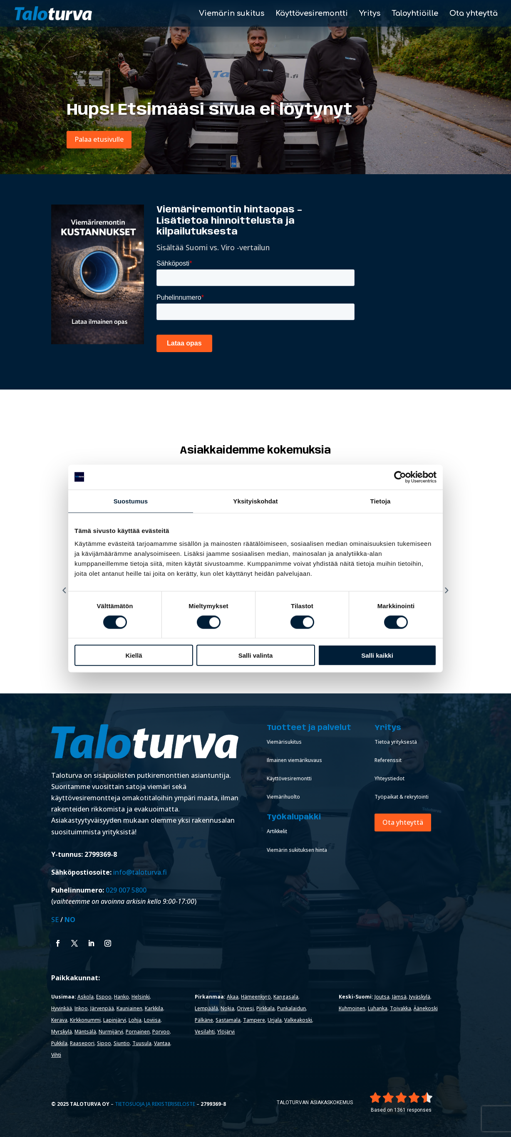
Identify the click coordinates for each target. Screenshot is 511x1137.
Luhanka (377, 1008)
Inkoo (81, 1008)
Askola (85, 996)
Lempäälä (206, 1008)
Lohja (135, 1020)
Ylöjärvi (226, 1031)
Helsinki (140, 996)
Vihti (56, 1054)
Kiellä (133, 655)
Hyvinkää (61, 1008)
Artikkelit (277, 831)
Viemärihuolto (283, 796)
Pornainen (138, 1031)
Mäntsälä (85, 1031)
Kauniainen (129, 1008)
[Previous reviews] (64, 590)
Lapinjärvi (114, 1020)
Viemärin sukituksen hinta (297, 849)
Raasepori (82, 1043)
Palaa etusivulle (99, 139)
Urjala (275, 1020)
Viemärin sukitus (231, 13)
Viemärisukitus (284, 741)
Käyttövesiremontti (311, 13)
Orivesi (245, 1008)
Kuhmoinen (352, 1008)
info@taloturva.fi (140, 872)
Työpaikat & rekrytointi (402, 796)
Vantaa (162, 1043)
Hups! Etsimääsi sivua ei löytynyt (209, 110)
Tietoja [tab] (380, 500)
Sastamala (228, 1020)
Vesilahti (205, 1031)
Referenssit (388, 760)
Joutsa (382, 996)
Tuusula (141, 1043)
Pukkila (59, 1043)
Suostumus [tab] (131, 500)
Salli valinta (255, 655)
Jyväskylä (419, 996)
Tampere (254, 1020)
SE (55, 919)
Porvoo (161, 1031)
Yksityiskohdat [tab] (255, 500)
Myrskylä (61, 1031)
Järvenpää (102, 1008)
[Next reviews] (446, 590)
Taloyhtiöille (415, 13)
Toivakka (400, 1008)
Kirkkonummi (85, 1020)
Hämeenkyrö (256, 996)
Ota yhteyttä (473, 13)
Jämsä (399, 996)
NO (69, 919)
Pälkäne (204, 1020)
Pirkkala (265, 1008)
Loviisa (152, 1020)
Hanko (121, 996)
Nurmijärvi (111, 1031)
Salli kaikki (377, 655)
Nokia (227, 1008)
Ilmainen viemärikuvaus (294, 760)
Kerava (59, 1020)
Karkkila (154, 1008)
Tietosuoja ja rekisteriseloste (155, 1103)
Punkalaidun (291, 1008)
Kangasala (285, 996)
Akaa (232, 996)
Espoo (104, 996)
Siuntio (122, 1043)
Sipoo (104, 1043)
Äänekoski (426, 1008)
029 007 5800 (127, 890)
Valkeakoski (298, 1020)
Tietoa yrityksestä (396, 741)
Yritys (369, 13)
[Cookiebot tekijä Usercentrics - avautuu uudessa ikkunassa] (400, 477)
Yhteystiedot (389, 778)
